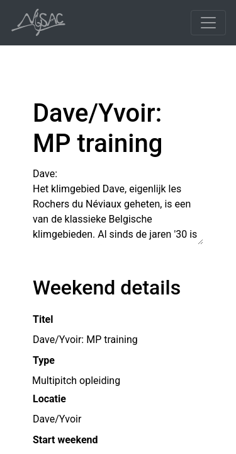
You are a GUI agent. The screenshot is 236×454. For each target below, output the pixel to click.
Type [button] (44, 360)
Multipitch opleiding (76, 380)
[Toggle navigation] (208, 22)
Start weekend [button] (65, 440)
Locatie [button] (49, 399)
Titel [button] (43, 319)
